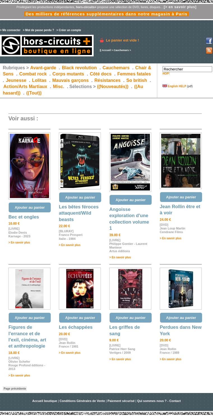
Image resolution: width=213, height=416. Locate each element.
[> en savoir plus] (180, 7)
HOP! (166, 73)
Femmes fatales (134, 74)
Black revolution (79, 67)
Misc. (58, 86)
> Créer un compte (68, 30)
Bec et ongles (23, 217)
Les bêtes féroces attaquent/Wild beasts (79, 213)
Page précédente (15, 388)
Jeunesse (16, 80)
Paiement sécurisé (121, 401)
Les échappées (75, 327)
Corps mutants (68, 74)
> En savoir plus (19, 242)
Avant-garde (43, 67)
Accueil (106, 50)
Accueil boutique (45, 401)
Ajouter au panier (30, 207)
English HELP (174, 86)
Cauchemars (121, 50)
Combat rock (33, 74)
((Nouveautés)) (112, 86)
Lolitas (39, 80)
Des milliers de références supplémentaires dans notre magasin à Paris (106, 14)
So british (136, 80)
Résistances (107, 80)
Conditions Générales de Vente (82, 401)
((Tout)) (34, 93)
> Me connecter (10, 30)
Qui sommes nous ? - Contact (159, 401)
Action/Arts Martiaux (25, 86)
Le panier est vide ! (122, 40)
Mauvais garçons (70, 80)
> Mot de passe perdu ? (38, 30)
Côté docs (101, 74)
